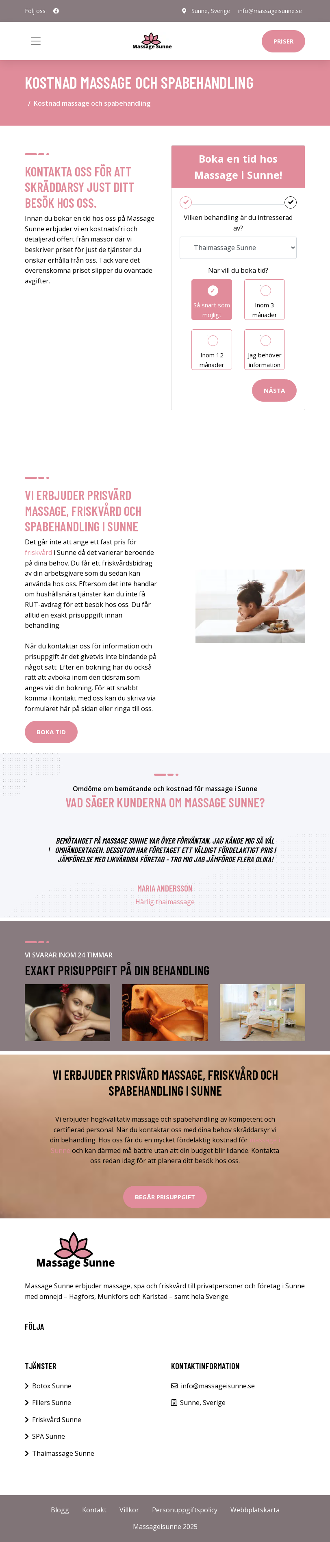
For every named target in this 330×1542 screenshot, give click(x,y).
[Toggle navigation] (36, 41)
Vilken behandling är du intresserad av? (238, 223)
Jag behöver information (265, 360)
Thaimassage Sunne (63, 1453)
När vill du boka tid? (238, 270)
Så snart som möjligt (211, 310)
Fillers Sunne (51, 1402)
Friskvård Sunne (56, 1419)
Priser (283, 41)
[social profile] (56, 11)
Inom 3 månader (264, 310)
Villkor (129, 1509)
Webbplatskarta (255, 1509)
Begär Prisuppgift (165, 1197)
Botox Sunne (52, 1385)
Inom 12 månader (212, 360)
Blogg (60, 1509)
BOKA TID (51, 732)
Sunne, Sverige (210, 11)
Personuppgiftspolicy (184, 1509)
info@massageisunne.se (270, 11)
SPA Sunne (48, 1436)
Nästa (274, 390)
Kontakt (94, 1509)
